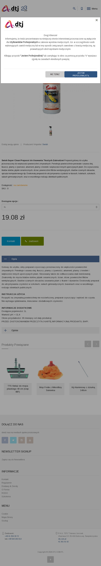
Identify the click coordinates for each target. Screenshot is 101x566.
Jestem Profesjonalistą (81, 74)
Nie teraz (55, 74)
